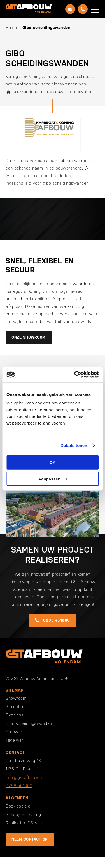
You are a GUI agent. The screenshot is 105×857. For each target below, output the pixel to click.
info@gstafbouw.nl (24, 777)
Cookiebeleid (18, 806)
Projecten (15, 706)
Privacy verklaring (23, 814)
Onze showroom (28, 337)
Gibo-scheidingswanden (29, 723)
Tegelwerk (15, 740)
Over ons (15, 715)
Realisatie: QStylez (24, 822)
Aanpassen (52, 478)
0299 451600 (52, 620)
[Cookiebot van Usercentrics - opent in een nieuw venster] (75, 374)
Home (11, 27)
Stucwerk (15, 731)
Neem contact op (29, 839)
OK (52, 462)
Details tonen (73, 445)
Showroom (16, 698)
